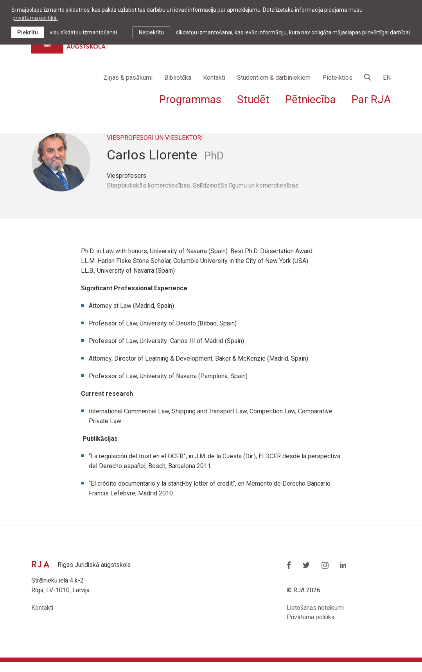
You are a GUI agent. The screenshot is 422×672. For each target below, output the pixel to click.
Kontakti (214, 78)
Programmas (190, 100)
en (387, 78)
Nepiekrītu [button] (151, 32)
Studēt (253, 100)
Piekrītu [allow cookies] (27, 32)
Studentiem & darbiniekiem (274, 78)
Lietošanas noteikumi (316, 617)
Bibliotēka (177, 78)
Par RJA (371, 100)
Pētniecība (310, 100)
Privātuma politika (311, 627)
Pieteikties (337, 78)
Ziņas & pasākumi (128, 78)
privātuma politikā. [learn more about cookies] (35, 18)
